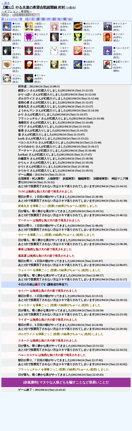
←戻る (5, 3)
